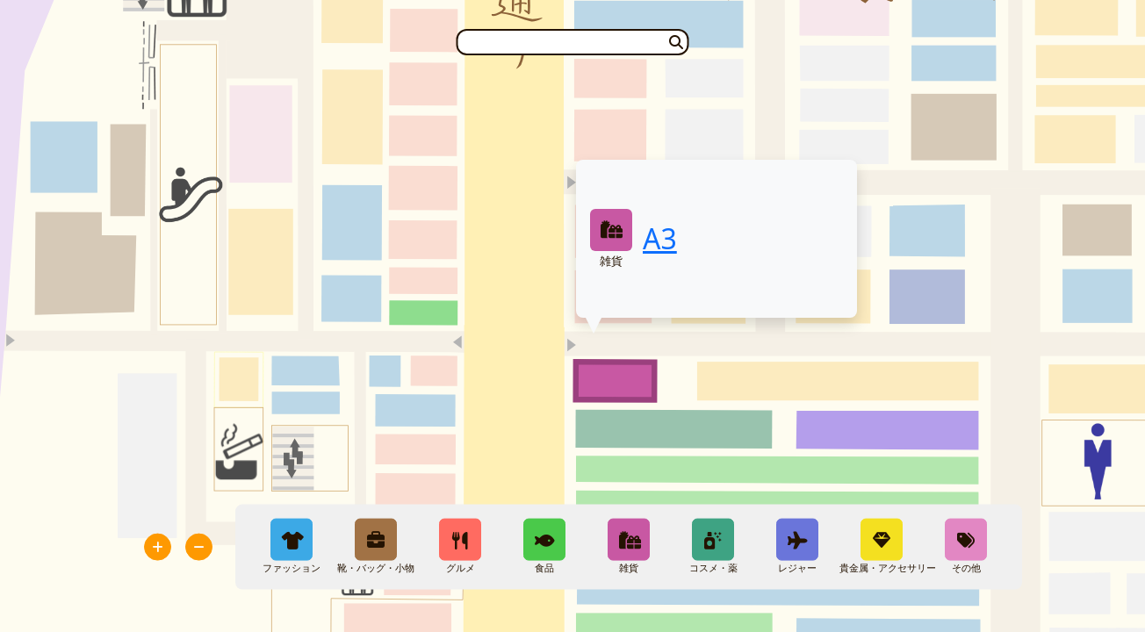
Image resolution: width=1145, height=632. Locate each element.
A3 (660, 238)
